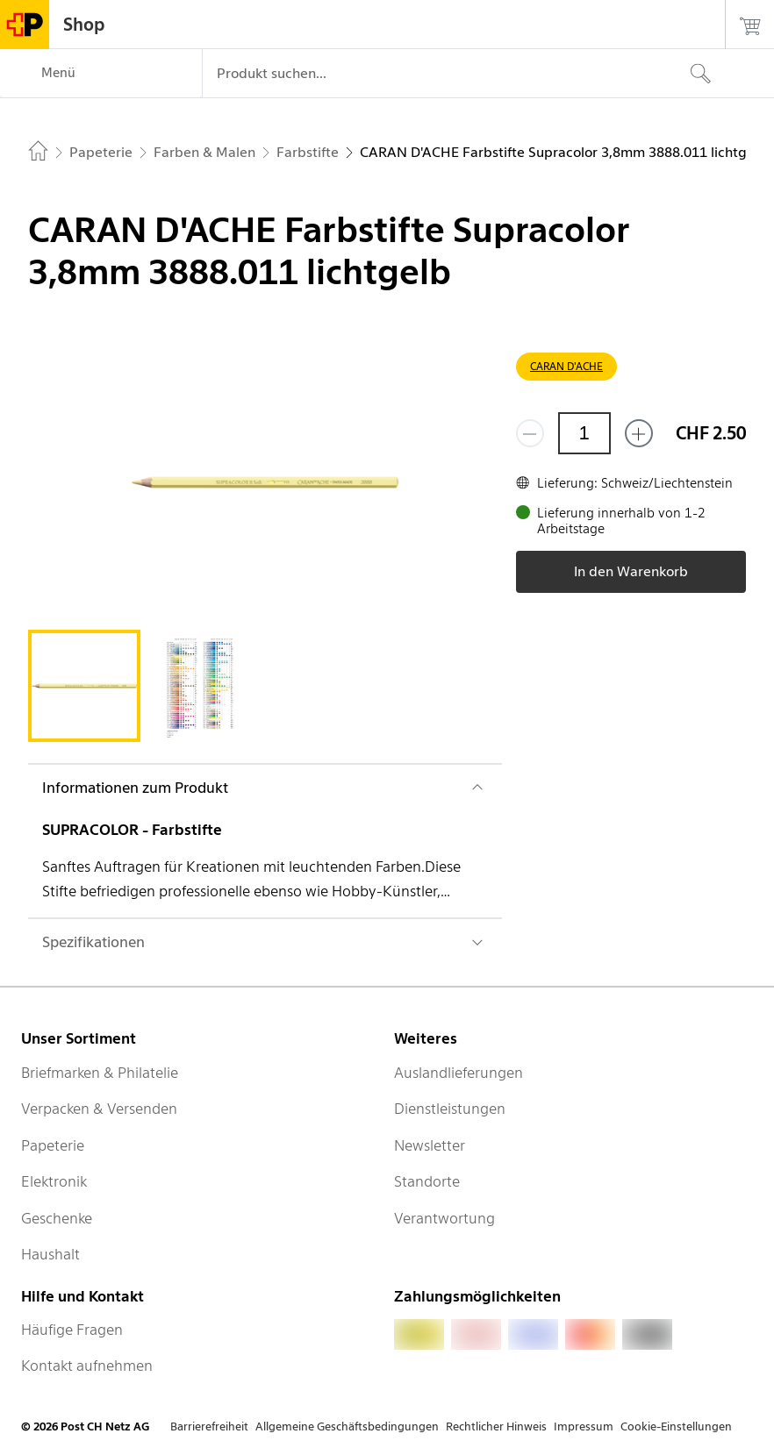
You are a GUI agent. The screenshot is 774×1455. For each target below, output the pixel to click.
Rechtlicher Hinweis (496, 1426)
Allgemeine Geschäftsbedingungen (347, 1426)
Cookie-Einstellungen (676, 1426)
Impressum (583, 1426)
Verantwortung (444, 1218)
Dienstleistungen (449, 1108)
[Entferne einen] (530, 433)
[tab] (84, 686)
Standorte (427, 1181)
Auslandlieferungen (458, 1072)
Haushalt (50, 1254)
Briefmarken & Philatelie (99, 1072)
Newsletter (429, 1145)
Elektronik (54, 1181)
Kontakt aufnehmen (87, 1365)
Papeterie (52, 1145)
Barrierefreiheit (209, 1426)
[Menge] (584, 433)
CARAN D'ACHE (566, 366)
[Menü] (101, 73)
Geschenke (56, 1218)
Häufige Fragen (72, 1329)
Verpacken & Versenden (99, 1108)
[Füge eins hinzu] (639, 433)
